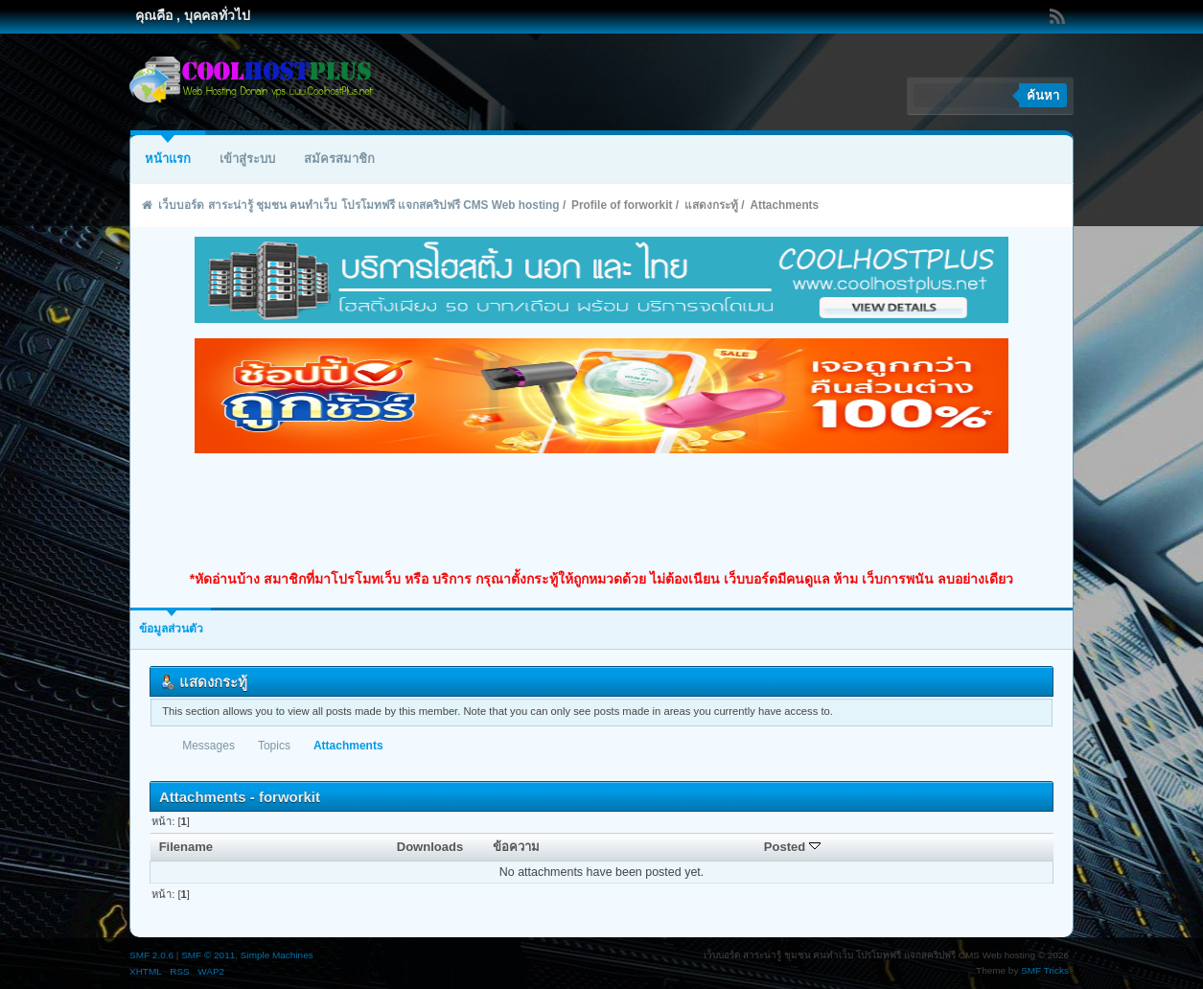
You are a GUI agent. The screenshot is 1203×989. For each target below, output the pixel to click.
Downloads (430, 847)
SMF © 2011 (208, 955)
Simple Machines (277, 955)
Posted (792, 847)
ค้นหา (1043, 95)
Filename (186, 847)
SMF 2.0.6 (151, 955)
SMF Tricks (1045, 970)
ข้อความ (516, 847)
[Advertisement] (602, 512)
